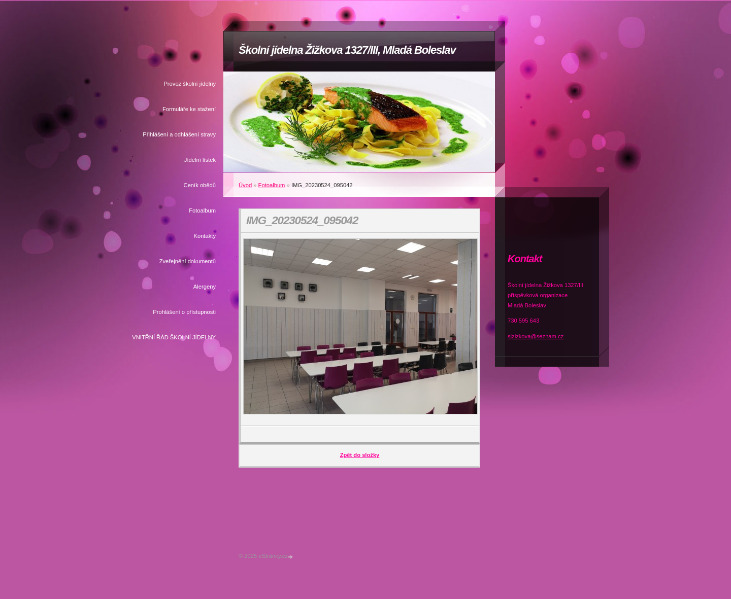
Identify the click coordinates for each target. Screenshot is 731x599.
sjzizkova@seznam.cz (535, 336)
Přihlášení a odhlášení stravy (179, 134)
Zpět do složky (360, 455)
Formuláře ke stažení (189, 109)
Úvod (245, 185)
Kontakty (204, 236)
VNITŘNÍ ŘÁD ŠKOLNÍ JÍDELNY (174, 337)
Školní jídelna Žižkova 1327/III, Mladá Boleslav (347, 50)
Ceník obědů (200, 185)
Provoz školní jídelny (189, 84)
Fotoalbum (202, 210)
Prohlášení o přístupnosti (184, 312)
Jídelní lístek (200, 160)
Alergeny (204, 287)
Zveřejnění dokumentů (187, 261)
